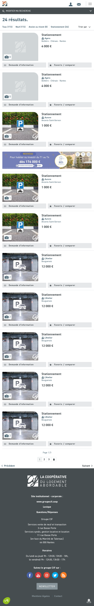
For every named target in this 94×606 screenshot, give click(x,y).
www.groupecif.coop (47, 501)
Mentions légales (41, 596)
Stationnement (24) (60, 26)
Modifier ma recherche (16, 10)
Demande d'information (19, 65)
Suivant (87, 465)
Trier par (83, 26)
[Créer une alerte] (54, 459)
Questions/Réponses (47, 512)
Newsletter (47, 586)
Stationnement (51, 35)
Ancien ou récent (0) (38, 26)
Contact (58, 596)
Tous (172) (7, 26)
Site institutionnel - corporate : (47, 496)
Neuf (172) (20, 26)
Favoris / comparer (62, 65)
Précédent (8, 465)
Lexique (47, 506)
